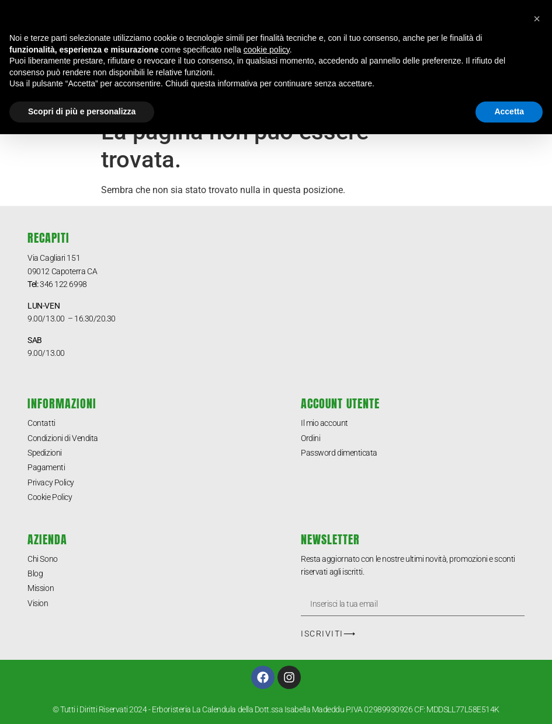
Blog (35, 573)
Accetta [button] (509, 111)
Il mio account (324, 423)
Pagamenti (46, 467)
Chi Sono (42, 559)
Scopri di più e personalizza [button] (82, 111)
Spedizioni (44, 452)
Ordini (310, 438)
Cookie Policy (49, 497)
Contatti (41, 423)
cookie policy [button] (267, 49)
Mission (40, 588)
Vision (37, 603)
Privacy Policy (50, 482)
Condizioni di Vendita (62, 438)
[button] (536, 18)
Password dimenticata (339, 452)
